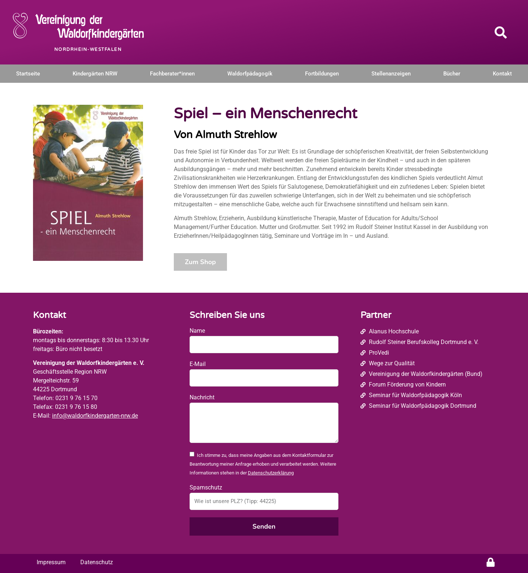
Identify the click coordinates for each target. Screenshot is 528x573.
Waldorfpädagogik (249, 73)
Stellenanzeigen (391, 73)
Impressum (51, 562)
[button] (501, 32)
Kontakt (502, 73)
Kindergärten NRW (95, 73)
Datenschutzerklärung (271, 473)
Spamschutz (206, 487)
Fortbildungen (322, 73)
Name (197, 330)
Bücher (451, 73)
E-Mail (198, 364)
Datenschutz (96, 562)
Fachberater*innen (172, 73)
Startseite (28, 73)
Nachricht (202, 397)
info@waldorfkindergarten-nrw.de (95, 415)
